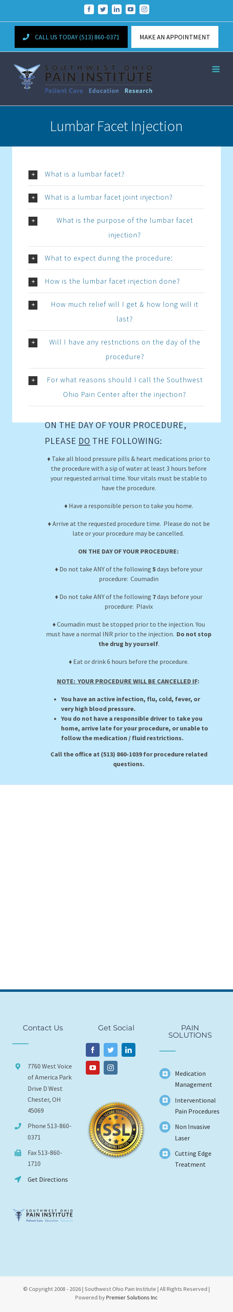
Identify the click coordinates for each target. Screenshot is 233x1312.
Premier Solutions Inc (132, 1297)
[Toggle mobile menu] (216, 69)
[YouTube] (93, 1068)
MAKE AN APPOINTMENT (174, 37)
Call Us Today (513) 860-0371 (71, 37)
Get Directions (48, 1179)
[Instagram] (111, 1068)
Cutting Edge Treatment (193, 1158)
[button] (116, 174)
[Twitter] (111, 1050)
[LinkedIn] (128, 1050)
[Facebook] (93, 1050)
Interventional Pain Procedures (197, 1105)
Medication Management (193, 1078)
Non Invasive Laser (192, 1132)
